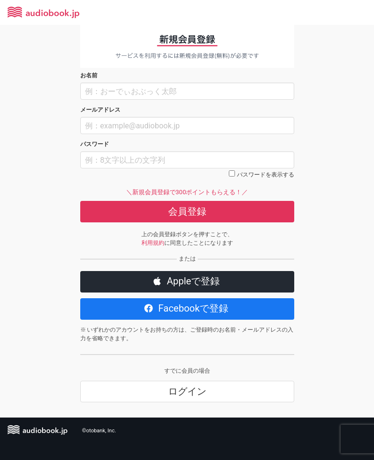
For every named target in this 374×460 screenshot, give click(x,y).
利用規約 (152, 243)
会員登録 (187, 211)
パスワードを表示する (265, 174)
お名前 (88, 75)
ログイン (187, 391)
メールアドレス (100, 109)
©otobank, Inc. (99, 431)
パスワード (94, 144)
